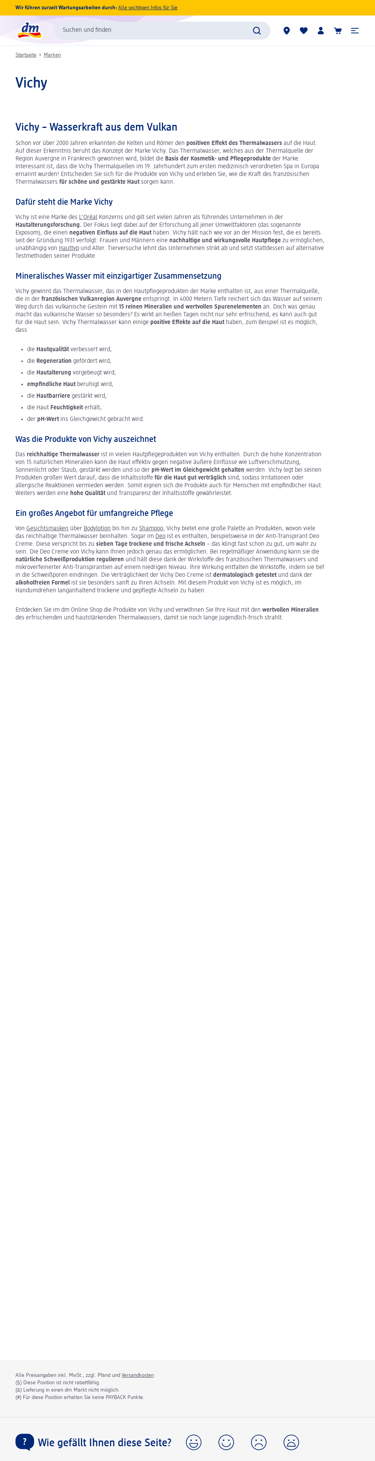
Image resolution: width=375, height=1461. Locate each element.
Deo (160, 536)
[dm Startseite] (29, 30)
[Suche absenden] (257, 31)
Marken (52, 55)
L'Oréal (88, 217)
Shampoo (151, 529)
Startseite (25, 55)
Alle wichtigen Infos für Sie (147, 7)
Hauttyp (69, 248)
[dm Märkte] (286, 30)
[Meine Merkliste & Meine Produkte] (303, 30)
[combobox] (162, 31)
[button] (355, 30)
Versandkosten (138, 1375)
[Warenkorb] (337, 30)
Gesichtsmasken (47, 529)
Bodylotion (97, 529)
